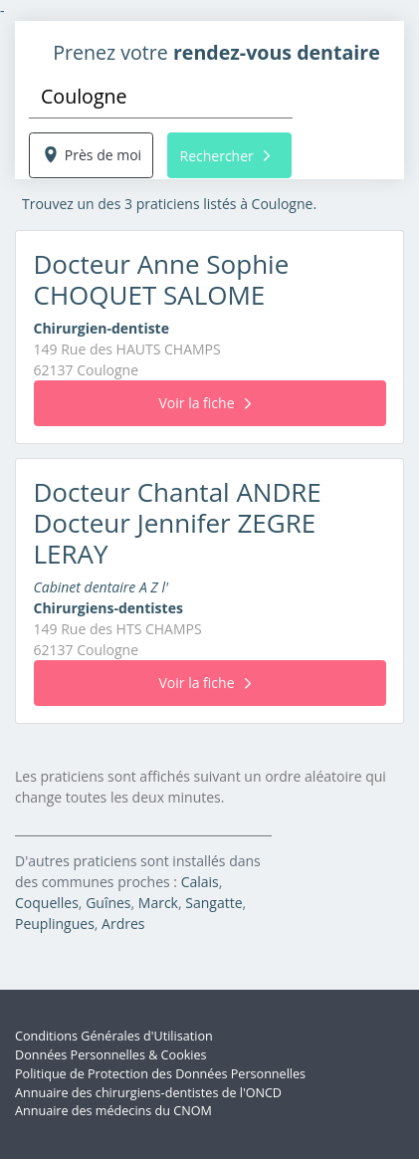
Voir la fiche (204, 402)
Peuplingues (55, 923)
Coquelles (47, 902)
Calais (200, 881)
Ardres (123, 923)
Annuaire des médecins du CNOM (113, 1110)
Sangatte (213, 902)
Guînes (108, 902)
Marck (158, 902)
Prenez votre (216, 52)
